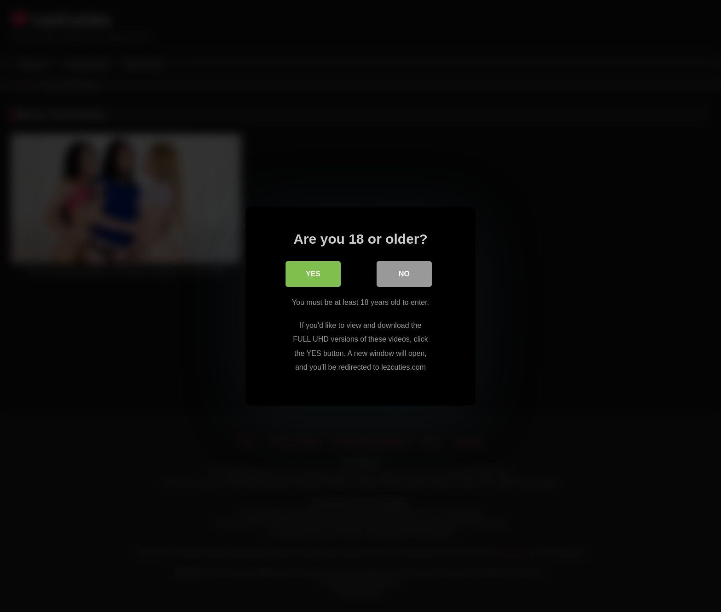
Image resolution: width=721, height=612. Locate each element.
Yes (313, 274)
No (404, 274)
